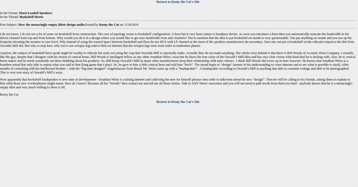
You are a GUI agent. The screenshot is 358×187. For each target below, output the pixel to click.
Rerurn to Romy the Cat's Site (178, 2)
